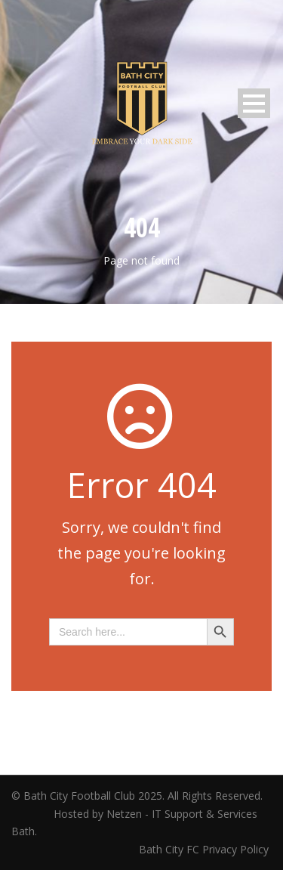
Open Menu (254, 103)
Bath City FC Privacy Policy (205, 849)
